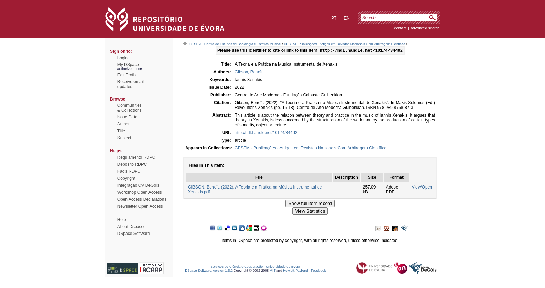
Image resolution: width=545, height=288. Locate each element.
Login (122, 58)
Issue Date (127, 117)
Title (121, 130)
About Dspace (130, 226)
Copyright (126, 178)
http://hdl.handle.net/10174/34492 (266, 133)
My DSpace (128, 64)
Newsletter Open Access (140, 206)
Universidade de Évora (283, 267)
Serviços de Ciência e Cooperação (237, 267)
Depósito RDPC (132, 164)
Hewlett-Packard (295, 271)
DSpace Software (133, 233)
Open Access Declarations (142, 199)
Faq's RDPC (128, 171)
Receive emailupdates (130, 84)
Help (121, 219)
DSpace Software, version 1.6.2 (209, 271)
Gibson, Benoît (248, 72)
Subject (124, 137)
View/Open (422, 187)
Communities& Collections (129, 108)
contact (400, 28)
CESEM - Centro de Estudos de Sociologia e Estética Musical (235, 44)
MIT (273, 271)
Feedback (318, 271)
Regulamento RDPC (136, 157)
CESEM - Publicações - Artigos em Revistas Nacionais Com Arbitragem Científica (344, 44)
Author (123, 123)
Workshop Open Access (139, 192)
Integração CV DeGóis (138, 185)
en (347, 18)
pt (333, 18)
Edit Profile (127, 75)
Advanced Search (425, 28)
